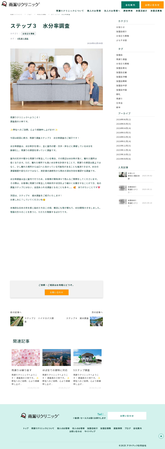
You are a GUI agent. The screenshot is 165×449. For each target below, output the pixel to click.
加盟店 (119, 54)
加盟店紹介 (121, 31)
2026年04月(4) (123, 128)
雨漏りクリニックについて (43, 428)
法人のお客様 (78, 428)
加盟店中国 (121, 89)
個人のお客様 (63, 428)
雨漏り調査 (121, 59)
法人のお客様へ (112, 11)
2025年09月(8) (123, 158)
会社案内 (137, 428)
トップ (26, 428)
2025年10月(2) (123, 154)
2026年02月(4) (123, 137)
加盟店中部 (121, 85)
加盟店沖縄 (121, 76)
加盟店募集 (105, 428)
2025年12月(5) (123, 145)
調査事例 (118, 428)
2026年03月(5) (123, 132)
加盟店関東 (121, 81)
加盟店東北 (121, 68)
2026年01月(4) (123, 141)
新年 (118, 107)
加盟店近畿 (121, 72)
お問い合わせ (56, 292)
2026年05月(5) (123, 123)
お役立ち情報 (29, 33)
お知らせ (120, 27)
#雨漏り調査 (23, 38)
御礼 (118, 94)
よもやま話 (121, 40)
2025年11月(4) (123, 150)
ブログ (128, 428)
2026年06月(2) (123, 119)
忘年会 (119, 103)
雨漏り (119, 98)
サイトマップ (90, 431)
